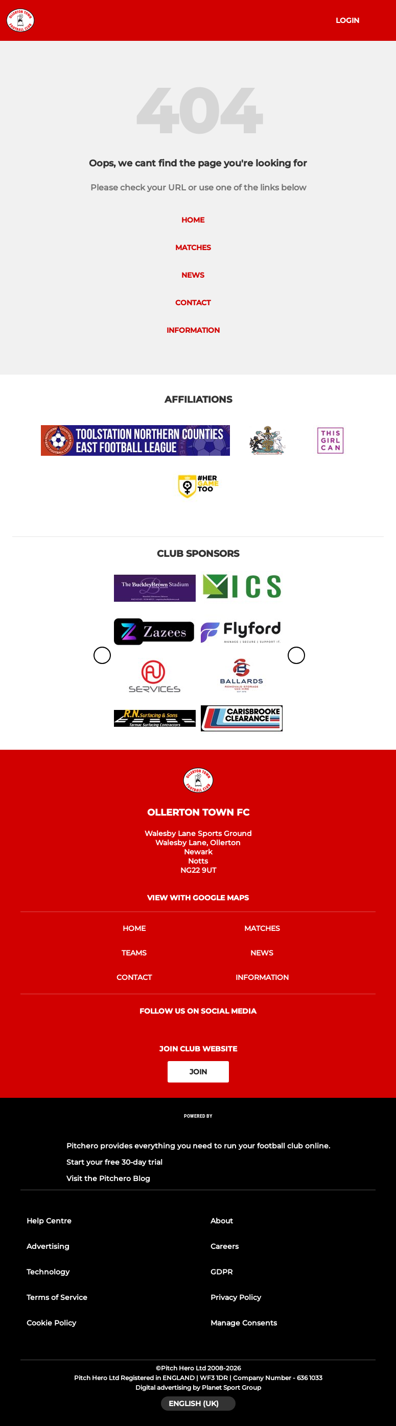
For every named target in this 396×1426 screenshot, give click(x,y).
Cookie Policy (51, 1322)
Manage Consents (244, 1322)
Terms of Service (57, 1297)
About (222, 1220)
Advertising (48, 1246)
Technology (48, 1271)
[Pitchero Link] (198, 1130)
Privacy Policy (236, 1297)
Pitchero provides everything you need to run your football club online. (198, 1145)
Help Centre (49, 1220)
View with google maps (198, 897)
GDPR (221, 1271)
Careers (225, 1246)
